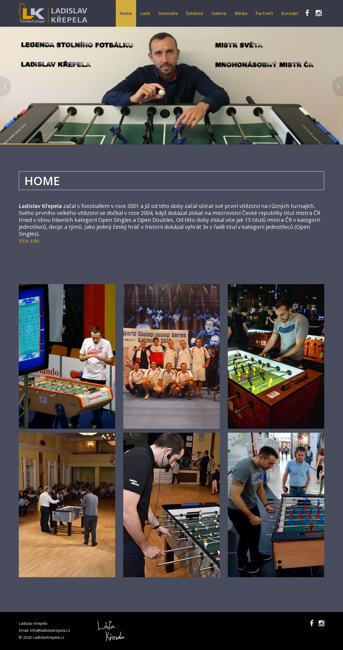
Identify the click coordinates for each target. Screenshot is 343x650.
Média (241, 13)
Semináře (168, 13)
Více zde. (29, 240)
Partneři (264, 13)
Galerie (218, 13)
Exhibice (194, 13)
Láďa (145, 13)
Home (126, 13)
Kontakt (290, 13)
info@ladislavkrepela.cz (50, 630)
